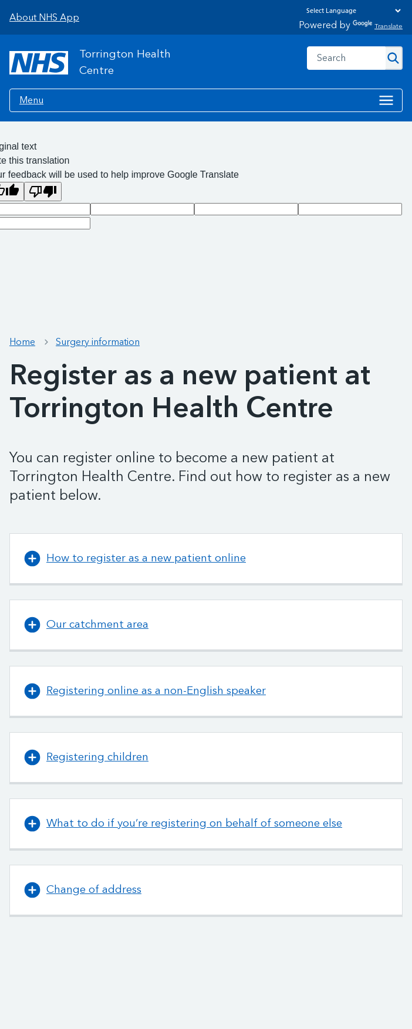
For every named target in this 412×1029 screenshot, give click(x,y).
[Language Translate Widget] (351, 10)
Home (22, 342)
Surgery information (98, 342)
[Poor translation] (43, 191)
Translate (378, 26)
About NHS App (44, 17)
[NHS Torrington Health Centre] (103, 62)
